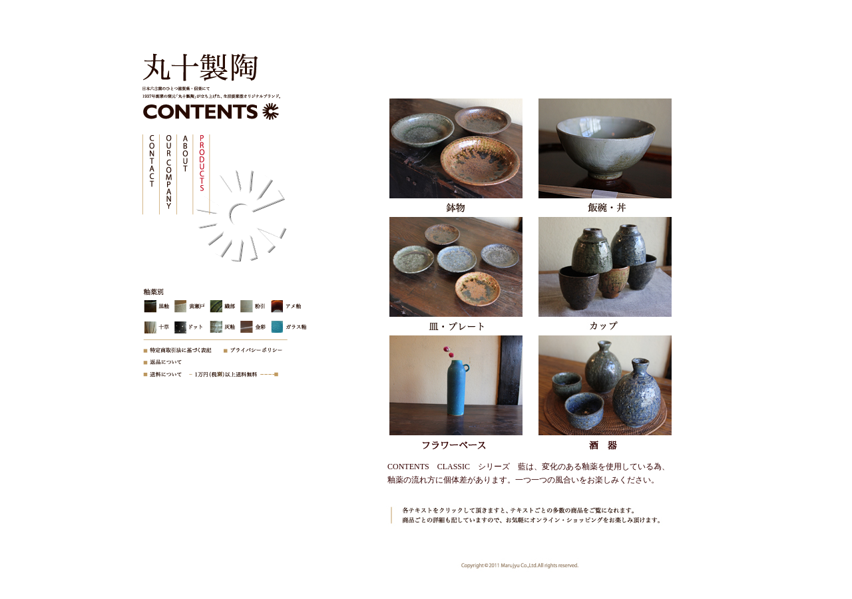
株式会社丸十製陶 (196, 70)
